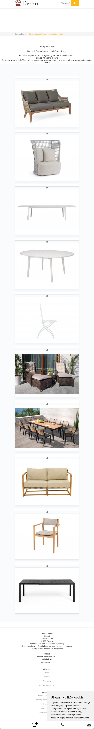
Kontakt (47, 677)
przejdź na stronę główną (47, 58)
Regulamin (47, 681)
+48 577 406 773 (47, 662)
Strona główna (20, 34)
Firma (47, 672)
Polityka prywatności (47, 685)
